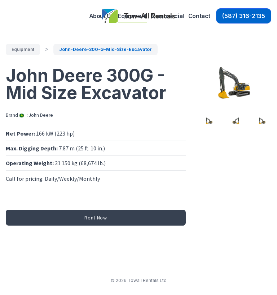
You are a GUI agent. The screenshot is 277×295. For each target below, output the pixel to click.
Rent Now (95, 217)
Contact (199, 16)
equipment (23, 49)
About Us (101, 16)
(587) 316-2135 (243, 16)
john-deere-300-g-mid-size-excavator (105, 49)
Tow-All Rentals (149, 15)
